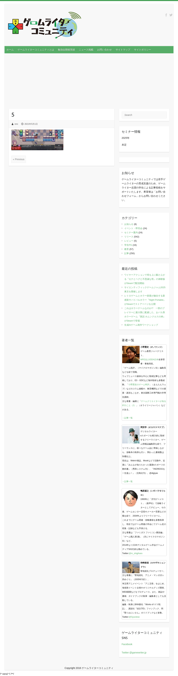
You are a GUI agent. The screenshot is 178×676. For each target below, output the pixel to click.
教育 (126, 249)
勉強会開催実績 (66, 49)
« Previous (18, 159)
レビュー (128, 241)
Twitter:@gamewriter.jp (134, 652)
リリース (128, 236)
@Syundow (134, 617)
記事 (126, 253)
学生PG (128, 245)
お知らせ (128, 224)
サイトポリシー (142, 49)
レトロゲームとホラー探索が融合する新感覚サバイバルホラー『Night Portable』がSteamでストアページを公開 (145, 299)
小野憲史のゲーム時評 (138, 384)
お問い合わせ (104, 49)
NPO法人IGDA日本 (149, 359)
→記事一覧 (127, 418)
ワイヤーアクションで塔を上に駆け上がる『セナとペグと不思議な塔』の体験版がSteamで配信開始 (144, 279)
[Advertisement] (89, 79)
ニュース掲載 (86, 49)
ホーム (10, 49)
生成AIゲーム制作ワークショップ (141, 325)
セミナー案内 (131, 232)
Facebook (127, 644)
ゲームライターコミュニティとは (36, 49)
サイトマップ (123, 49)
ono (16, 124)
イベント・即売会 (133, 228)
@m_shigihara (135, 553)
